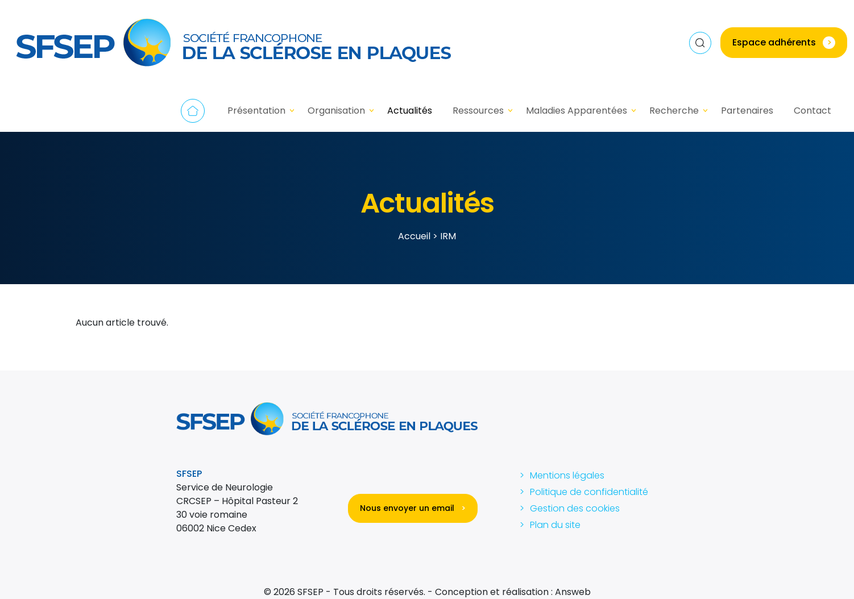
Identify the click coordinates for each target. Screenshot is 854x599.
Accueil (193, 111)
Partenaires (747, 110)
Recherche (674, 110)
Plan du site (555, 524)
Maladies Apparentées (576, 110)
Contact (812, 110)
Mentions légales (567, 475)
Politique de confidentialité (589, 491)
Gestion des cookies (575, 508)
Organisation (336, 110)
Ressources (478, 110)
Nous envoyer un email (413, 508)
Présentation (256, 110)
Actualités (409, 110)
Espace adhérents (783, 42)
